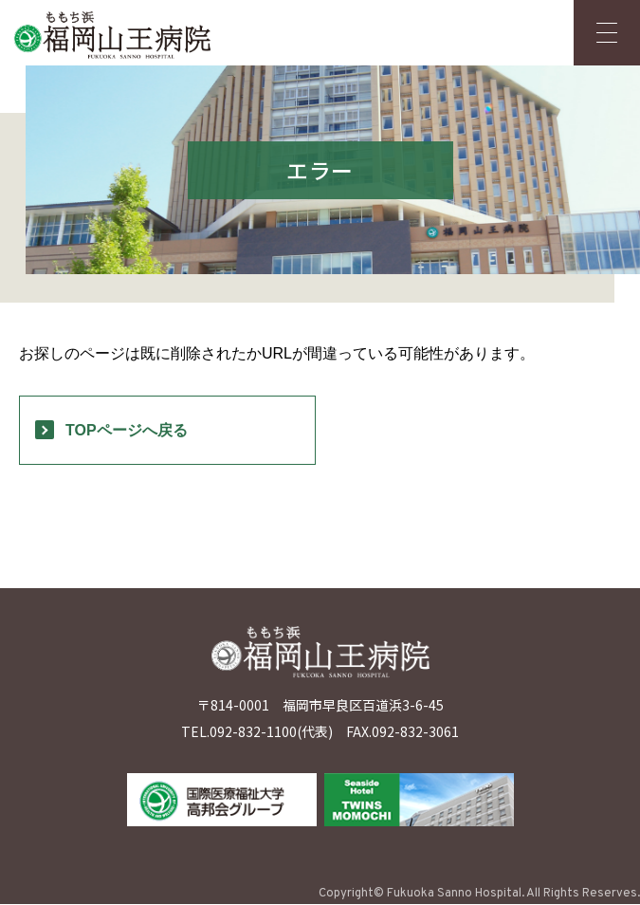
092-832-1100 (253, 732)
